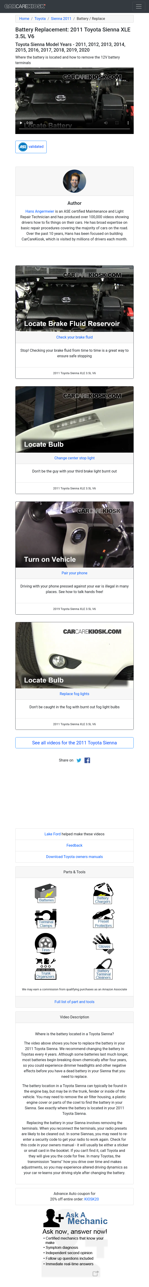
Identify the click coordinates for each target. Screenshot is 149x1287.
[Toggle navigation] (138, 6)
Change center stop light (74, 458)
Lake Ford (53, 834)
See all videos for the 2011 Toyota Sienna (74, 743)
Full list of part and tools (74, 1002)
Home (24, 18)
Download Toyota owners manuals (74, 857)
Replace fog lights (74, 694)
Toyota (40, 18)
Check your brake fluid (74, 337)
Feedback (75, 845)
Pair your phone (74, 573)
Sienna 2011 (61, 18)
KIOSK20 (91, 1199)
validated (31, 147)
